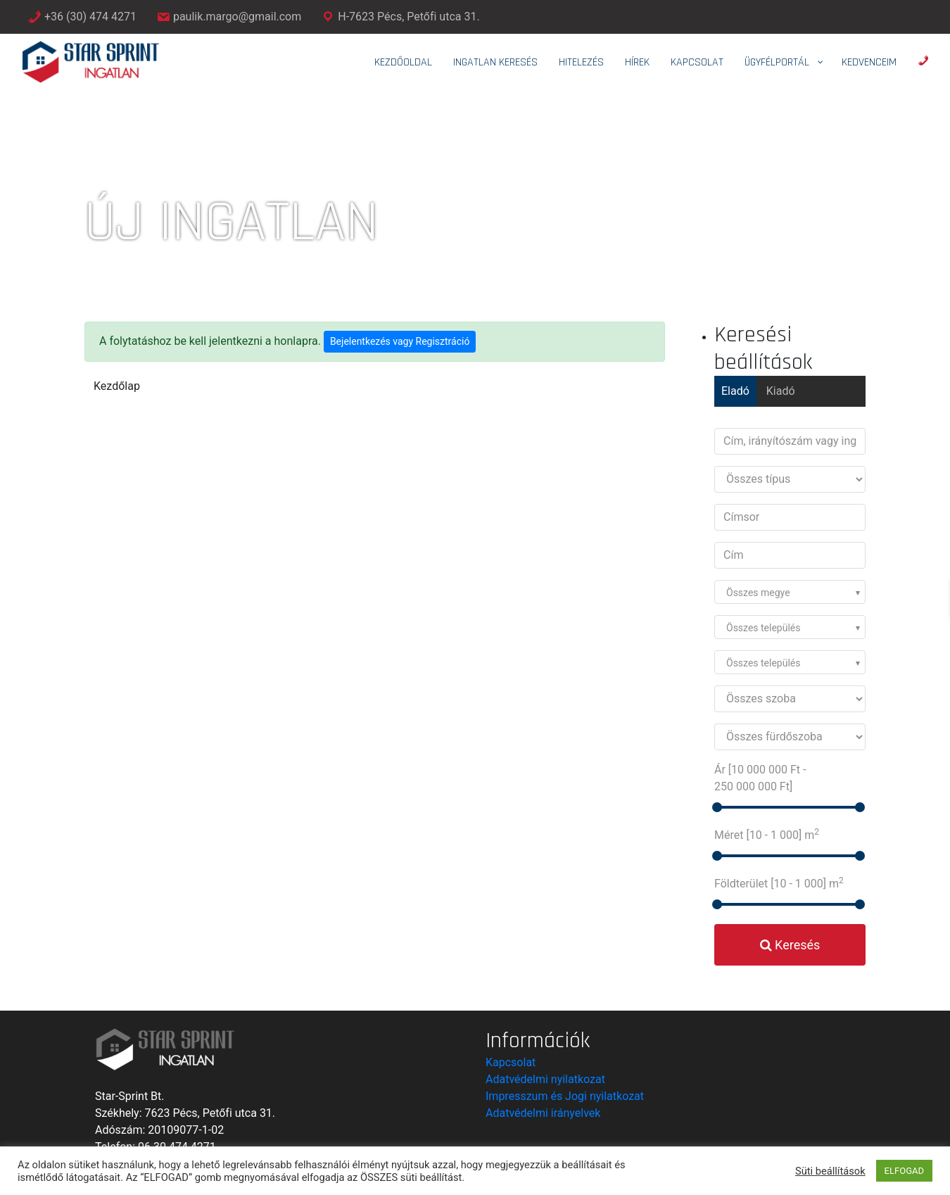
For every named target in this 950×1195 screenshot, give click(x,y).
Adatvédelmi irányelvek (543, 1113)
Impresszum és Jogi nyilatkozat (565, 1096)
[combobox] (790, 592)
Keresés (790, 944)
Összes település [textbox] (763, 627)
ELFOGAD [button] (904, 1170)
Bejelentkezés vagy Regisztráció (400, 341)
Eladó (735, 391)
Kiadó (780, 391)
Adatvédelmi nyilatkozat (545, 1079)
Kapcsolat (511, 1062)
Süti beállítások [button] (830, 1171)
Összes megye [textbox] (758, 592)
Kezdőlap (117, 386)
